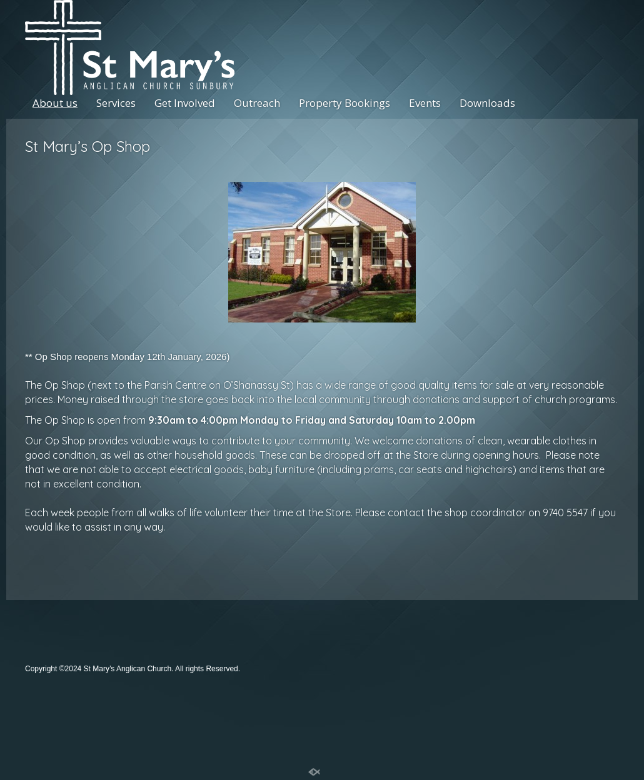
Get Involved (184, 103)
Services (116, 103)
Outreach (257, 103)
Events (425, 103)
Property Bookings (344, 103)
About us (55, 103)
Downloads (487, 103)
